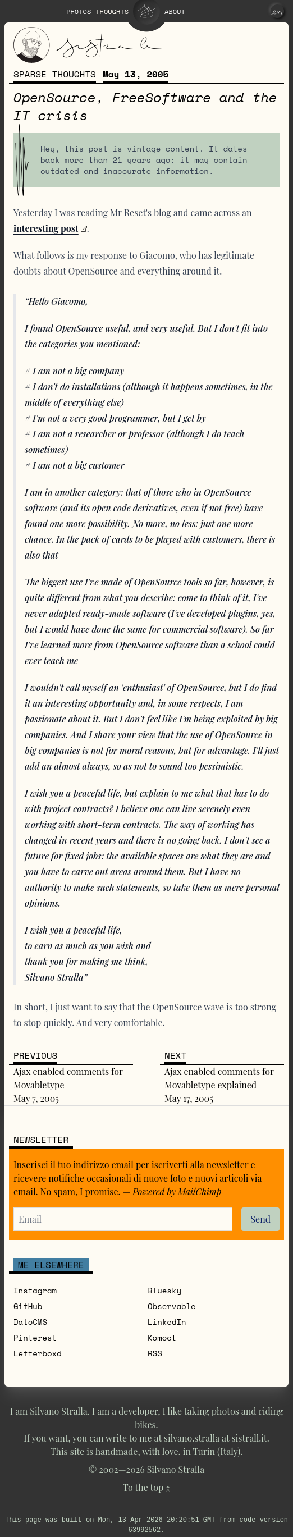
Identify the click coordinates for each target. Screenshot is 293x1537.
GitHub (27, 1306)
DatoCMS (30, 1322)
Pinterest (35, 1337)
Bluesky (164, 1290)
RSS (155, 1353)
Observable (172, 1306)
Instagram (35, 1290)
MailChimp (199, 1191)
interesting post (46, 228)
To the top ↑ (146, 1487)
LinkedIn (167, 1322)
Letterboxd (37, 1353)
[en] (277, 11)
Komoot (162, 1337)
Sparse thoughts (54, 74)
